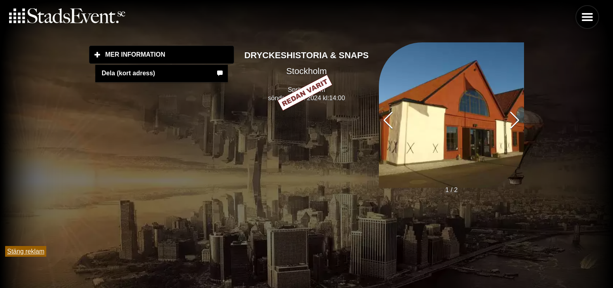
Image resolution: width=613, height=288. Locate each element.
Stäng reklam (25, 251)
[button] (514, 120)
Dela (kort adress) (128, 73)
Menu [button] (587, 17)
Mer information (169, 54)
